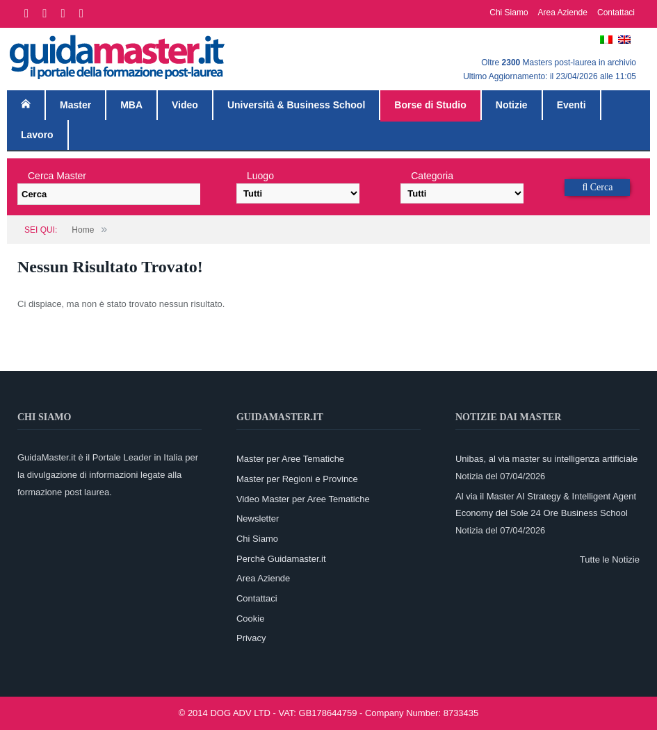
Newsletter (257, 518)
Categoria (432, 175)
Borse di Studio (430, 104)
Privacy (251, 638)
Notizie (512, 104)
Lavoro (37, 134)
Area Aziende (562, 12)
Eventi (571, 104)
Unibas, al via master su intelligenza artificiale (546, 459)
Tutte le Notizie (610, 559)
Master (75, 104)
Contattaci (616, 12)
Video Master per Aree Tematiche (303, 499)
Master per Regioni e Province (297, 479)
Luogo (260, 175)
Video (185, 104)
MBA (131, 104)
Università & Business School (296, 104)
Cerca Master (57, 175)
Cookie (250, 618)
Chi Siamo (508, 12)
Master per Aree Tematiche (290, 459)
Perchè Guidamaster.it (281, 559)
